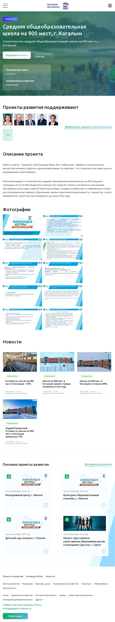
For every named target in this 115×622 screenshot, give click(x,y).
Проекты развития (13, 576)
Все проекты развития (98, 464)
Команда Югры (34, 576)
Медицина (27, 583)
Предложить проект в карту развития (88, 126)
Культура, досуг (43, 583)
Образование (100, 583)
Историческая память (46, 595)
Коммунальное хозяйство (65, 583)
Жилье (62, 595)
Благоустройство (11, 583)
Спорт (6, 595)
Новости (50, 576)
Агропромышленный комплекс (18, 599)
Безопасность (9, 588)
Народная (53, 5)
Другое (39, 599)
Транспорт (86, 583)
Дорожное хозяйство (22, 595)
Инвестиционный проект (81, 595)
